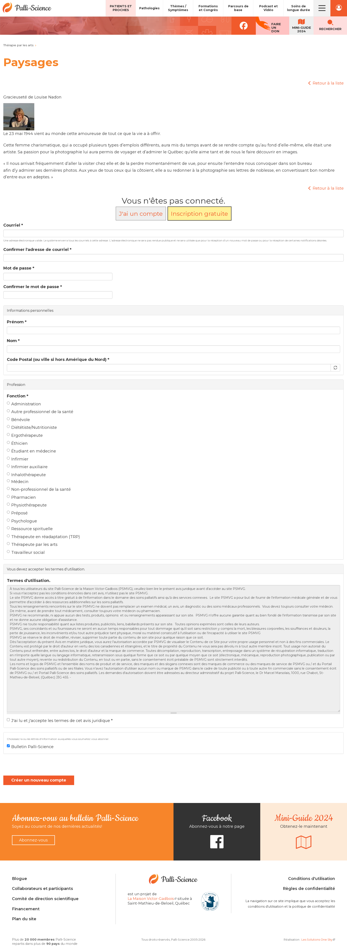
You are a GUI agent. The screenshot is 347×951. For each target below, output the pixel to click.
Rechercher (330, 29)
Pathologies (149, 8)
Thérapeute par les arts (32, 544)
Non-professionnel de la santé (39, 489)
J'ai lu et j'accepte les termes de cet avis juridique (60, 720)
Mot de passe (18, 268)
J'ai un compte (141, 213)
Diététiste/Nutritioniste (32, 427)
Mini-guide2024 (301, 29)
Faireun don (276, 27)
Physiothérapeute (27, 505)
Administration (24, 404)
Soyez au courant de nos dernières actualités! (57, 826)
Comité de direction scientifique (45, 898)
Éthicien (17, 443)
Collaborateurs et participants (42, 888)
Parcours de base (238, 8)
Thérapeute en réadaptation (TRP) (43, 536)
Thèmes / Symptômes (178, 8)
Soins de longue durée (298, 8)
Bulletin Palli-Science (30, 746)
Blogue (19, 878)
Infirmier (17, 459)
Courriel (13, 225)
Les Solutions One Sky (318, 939)
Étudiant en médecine (31, 451)
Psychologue (22, 521)
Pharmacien (21, 497)
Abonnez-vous (33, 840)
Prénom (17, 322)
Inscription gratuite (199, 213)
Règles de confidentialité (309, 888)
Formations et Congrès (208, 8)
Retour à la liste (328, 83)
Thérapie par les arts (18, 45)
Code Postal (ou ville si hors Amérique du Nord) (58, 359)
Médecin (18, 481)
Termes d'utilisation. (28, 580)
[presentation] (37, 767)
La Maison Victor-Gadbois (152, 898)
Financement (26, 909)
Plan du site (24, 918)
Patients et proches (121, 8)
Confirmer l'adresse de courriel (37, 249)
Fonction (17, 396)
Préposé (17, 513)
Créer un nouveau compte (38, 780)
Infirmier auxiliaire (27, 466)
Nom (13, 340)
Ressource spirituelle (30, 528)
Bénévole (18, 419)
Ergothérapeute (25, 435)
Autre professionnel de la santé (40, 411)
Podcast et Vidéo (268, 8)
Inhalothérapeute (26, 474)
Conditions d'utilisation (311, 878)
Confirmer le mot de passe (32, 286)
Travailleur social (26, 552)
